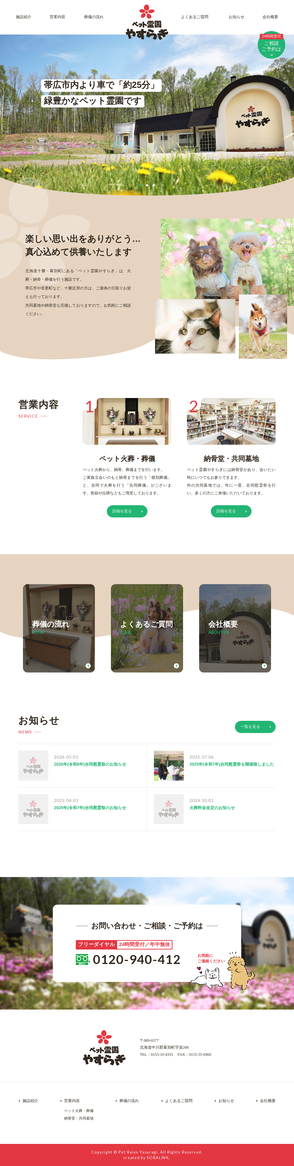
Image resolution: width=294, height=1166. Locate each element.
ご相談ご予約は (271, 43)
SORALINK (158, 1157)
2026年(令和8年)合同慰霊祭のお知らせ (90, 764)
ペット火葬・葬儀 (127, 458)
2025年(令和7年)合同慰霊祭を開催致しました (231, 764)
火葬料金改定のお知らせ (212, 807)
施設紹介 (23, 17)
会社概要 (270, 17)
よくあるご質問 (194, 17)
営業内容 (57, 17)
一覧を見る (250, 726)
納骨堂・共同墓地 (231, 458)
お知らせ (236, 17)
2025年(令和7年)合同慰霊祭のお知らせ (90, 807)
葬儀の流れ (94, 17)
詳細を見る (122, 511)
